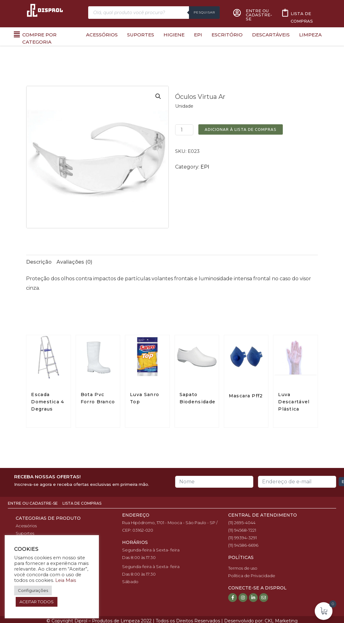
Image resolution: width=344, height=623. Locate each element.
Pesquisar (204, 12)
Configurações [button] (33, 590)
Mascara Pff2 (246, 396)
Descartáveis (271, 35)
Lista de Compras (81, 503)
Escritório (227, 35)
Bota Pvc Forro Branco (98, 398)
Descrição (39, 262)
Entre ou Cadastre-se (33, 503)
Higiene (174, 35)
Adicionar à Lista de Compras (241, 129)
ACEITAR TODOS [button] (36, 601)
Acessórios (102, 35)
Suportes (140, 35)
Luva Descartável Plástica (293, 402)
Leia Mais (65, 580)
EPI (198, 35)
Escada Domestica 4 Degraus (47, 402)
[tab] (39, 262)
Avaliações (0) (75, 262)
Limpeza (310, 35)
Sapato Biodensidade (198, 398)
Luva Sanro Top (144, 398)
